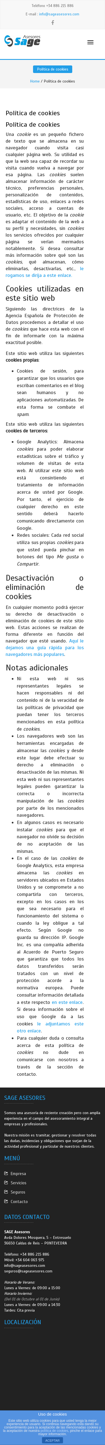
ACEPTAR (52, 1440)
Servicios (18, 1182)
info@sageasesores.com (59, 14)
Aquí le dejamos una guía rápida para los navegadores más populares (45, 647)
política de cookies (54, 1431)
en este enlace (67, 1002)
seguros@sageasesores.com (28, 1271)
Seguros (18, 1192)
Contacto (19, 1201)
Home (35, 81)
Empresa (18, 1173)
